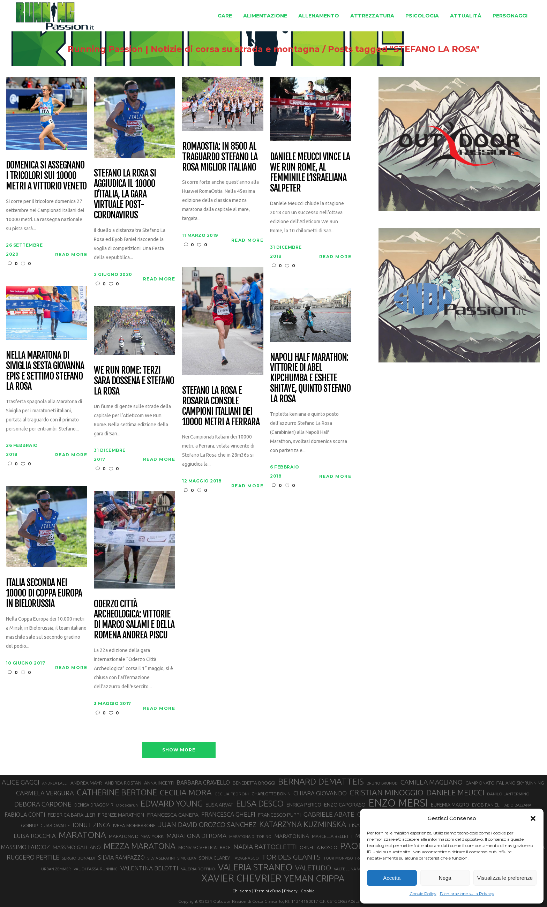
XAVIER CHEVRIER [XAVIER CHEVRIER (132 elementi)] (241, 878)
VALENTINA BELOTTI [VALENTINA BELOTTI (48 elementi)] (149, 868)
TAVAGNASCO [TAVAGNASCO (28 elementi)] (246, 858)
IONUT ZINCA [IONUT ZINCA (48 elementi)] (91, 825)
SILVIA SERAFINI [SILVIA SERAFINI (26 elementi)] (161, 858)
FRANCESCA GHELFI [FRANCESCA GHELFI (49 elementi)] (228, 814)
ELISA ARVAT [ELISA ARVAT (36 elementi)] (219, 805)
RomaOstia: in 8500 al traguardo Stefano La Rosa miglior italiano (219, 157)
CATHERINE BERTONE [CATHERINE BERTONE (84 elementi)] (117, 792)
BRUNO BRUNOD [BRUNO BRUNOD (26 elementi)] (382, 783)
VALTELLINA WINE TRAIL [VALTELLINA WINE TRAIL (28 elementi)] (357, 869)
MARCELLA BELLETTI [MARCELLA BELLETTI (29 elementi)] (332, 836)
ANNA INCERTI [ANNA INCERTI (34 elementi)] (159, 783)
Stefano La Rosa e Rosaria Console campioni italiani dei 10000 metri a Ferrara (220, 406)
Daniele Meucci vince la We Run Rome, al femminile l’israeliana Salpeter (310, 173)
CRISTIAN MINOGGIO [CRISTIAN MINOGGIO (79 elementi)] (387, 792)
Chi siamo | (242, 891)
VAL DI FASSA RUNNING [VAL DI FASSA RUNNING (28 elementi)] (96, 869)
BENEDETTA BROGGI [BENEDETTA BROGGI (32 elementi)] (254, 783)
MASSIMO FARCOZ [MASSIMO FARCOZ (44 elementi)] (25, 847)
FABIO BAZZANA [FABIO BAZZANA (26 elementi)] (516, 805)
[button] (533, 818)
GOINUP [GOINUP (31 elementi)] (29, 825)
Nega (445, 878)
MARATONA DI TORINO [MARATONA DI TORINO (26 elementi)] (250, 836)
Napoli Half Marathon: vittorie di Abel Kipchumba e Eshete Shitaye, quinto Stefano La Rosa (310, 378)
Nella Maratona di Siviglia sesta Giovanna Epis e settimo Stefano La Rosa (45, 371)
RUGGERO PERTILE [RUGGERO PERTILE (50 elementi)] (33, 857)
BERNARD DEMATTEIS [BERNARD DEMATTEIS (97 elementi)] (321, 781)
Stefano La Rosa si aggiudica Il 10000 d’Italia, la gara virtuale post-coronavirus (125, 194)
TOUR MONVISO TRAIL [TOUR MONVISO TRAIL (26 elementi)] (344, 858)
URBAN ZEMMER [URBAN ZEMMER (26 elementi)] (56, 869)
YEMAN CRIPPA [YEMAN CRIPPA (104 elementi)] (314, 878)
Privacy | (292, 891)
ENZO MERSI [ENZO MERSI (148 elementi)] (398, 803)
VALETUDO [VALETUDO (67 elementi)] (313, 867)
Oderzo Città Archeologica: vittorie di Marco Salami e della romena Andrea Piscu (134, 620)
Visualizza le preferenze (505, 878)
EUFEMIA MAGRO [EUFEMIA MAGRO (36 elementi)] (450, 805)
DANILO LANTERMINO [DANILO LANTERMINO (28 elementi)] (508, 794)
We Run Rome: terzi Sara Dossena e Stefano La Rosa (134, 381)
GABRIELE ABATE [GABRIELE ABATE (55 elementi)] (329, 814)
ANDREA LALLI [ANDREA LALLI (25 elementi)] (55, 783)
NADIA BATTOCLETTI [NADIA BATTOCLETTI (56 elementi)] (265, 846)
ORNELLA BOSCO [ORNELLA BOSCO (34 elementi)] (318, 847)
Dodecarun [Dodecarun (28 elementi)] (127, 805)
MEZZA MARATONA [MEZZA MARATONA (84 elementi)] (139, 845)
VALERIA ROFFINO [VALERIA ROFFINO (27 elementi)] (198, 869)
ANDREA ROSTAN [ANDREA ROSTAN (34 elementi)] (123, 783)
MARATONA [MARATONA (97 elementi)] (82, 834)
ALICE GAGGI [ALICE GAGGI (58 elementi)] (20, 782)
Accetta (391, 878)
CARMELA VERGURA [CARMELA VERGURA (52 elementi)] (45, 792)
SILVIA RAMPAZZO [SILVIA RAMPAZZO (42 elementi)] (121, 857)
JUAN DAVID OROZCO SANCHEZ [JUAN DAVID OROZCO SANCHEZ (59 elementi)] (207, 825)
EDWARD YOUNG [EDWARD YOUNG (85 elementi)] (172, 803)
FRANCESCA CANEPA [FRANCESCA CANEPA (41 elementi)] (172, 814)
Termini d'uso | (268, 891)
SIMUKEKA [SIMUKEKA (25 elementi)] (187, 858)
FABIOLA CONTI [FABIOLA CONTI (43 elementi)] (25, 814)
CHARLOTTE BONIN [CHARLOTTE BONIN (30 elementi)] (271, 793)
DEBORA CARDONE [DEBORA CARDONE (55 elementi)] (43, 804)
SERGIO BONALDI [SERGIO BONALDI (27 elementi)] (78, 858)
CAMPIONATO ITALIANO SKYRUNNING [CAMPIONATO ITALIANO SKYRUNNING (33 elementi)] (504, 783)
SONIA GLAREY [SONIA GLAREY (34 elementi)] (214, 858)
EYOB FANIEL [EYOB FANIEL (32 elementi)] (486, 805)
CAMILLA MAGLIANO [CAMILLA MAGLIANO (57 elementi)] (431, 782)
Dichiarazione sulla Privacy (467, 893)
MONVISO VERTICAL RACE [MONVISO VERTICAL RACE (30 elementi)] (204, 847)
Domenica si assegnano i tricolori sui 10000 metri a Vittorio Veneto (46, 176)
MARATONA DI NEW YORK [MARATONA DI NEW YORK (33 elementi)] (136, 836)
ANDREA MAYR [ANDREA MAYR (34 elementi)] (86, 783)
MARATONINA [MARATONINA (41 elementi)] (291, 836)
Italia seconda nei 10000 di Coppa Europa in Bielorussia (44, 593)
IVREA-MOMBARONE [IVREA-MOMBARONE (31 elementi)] (134, 825)
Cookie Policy (423, 893)
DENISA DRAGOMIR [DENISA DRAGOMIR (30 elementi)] (93, 804)
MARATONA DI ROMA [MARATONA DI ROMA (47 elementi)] (196, 835)
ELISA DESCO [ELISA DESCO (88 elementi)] (260, 803)
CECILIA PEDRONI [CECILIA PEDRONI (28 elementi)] (232, 794)
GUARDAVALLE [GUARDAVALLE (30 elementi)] (55, 825)
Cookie (308, 891)
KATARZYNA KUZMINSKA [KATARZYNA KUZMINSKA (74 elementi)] (302, 824)
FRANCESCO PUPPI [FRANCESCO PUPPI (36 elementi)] (279, 815)
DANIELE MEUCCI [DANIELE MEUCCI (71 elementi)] (455, 792)
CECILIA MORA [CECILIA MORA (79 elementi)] (186, 792)
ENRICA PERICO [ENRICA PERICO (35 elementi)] (303, 805)
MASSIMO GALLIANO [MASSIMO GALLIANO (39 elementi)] (77, 847)
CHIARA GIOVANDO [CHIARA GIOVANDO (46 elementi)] (320, 793)
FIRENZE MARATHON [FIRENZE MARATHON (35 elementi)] (121, 815)
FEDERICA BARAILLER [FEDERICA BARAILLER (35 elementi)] (71, 815)
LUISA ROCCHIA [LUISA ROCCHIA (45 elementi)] (35, 835)
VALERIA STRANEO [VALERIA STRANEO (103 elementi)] (255, 867)
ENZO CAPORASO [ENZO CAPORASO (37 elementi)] (345, 805)
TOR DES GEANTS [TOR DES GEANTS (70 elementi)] (291, 857)
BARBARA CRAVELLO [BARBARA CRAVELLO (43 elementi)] (203, 782)
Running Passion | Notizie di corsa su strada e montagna (184, 49)
